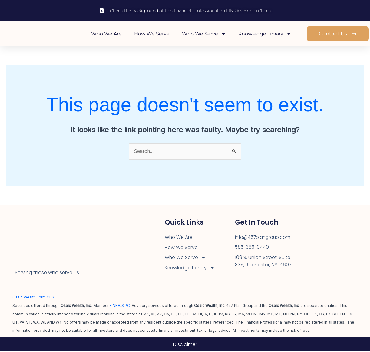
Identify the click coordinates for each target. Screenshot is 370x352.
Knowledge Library (264, 34)
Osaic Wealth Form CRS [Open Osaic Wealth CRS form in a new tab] (33, 298)
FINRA (115, 306)
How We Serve (152, 34)
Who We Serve (204, 34)
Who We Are (106, 34)
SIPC (125, 306)
